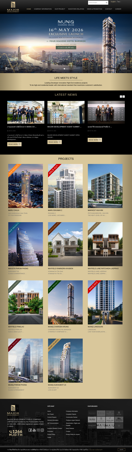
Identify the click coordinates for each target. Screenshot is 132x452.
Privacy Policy (51, 434)
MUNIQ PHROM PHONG (17, 385)
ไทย (118, 1)
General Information (52, 420)
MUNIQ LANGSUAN (95, 327)
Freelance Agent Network (73, 420)
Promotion (50, 431)
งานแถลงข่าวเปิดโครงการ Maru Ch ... (21, 127)
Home (29, 9)
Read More (14, 144)
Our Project (60, 9)
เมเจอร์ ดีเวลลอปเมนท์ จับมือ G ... (100, 127)
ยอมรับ (121, 449)
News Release (70, 428)
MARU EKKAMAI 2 (55, 210)
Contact (108, 9)
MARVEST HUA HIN (95, 210)
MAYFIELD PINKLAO (16, 327)
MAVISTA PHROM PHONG (18, 268)
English (113, 1)
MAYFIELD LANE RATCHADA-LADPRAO (103, 268)
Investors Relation (76, 9)
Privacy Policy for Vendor (73, 434)
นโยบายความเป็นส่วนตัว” (96, 449)
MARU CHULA (13, 210)
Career (118, 9)
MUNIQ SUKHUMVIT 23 (57, 385)
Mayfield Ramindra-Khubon (60, 268)
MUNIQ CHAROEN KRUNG (58, 327)
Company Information (43, 9)
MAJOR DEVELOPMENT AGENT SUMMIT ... (64, 127)
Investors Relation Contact (54, 428)
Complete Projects (71, 414)
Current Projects (51, 417)
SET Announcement (52, 423)
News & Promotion (94, 9)
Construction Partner (71, 417)
